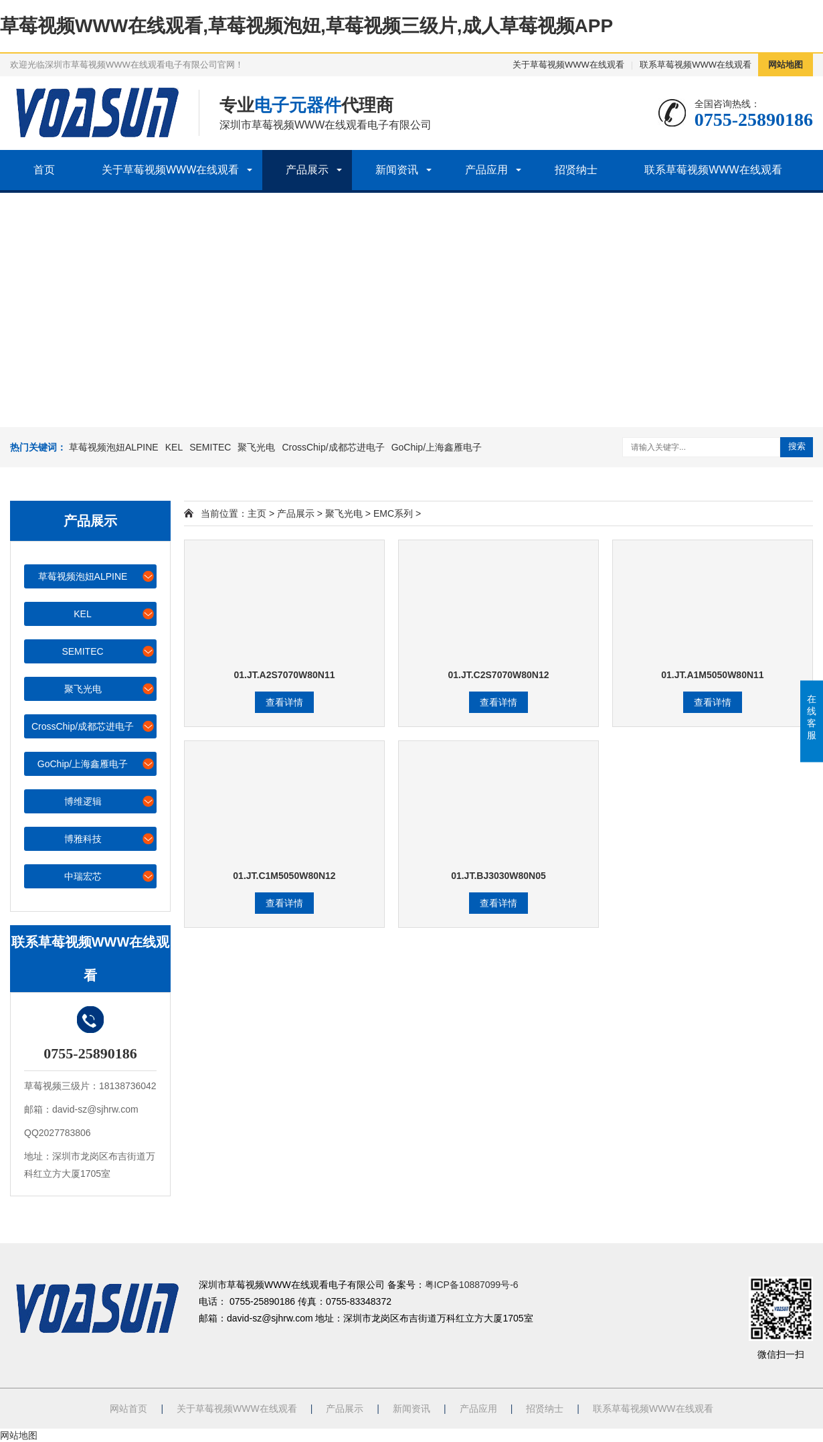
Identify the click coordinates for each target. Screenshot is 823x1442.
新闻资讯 (396, 169)
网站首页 (128, 1408)
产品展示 (307, 169)
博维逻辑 (110, 801)
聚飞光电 (256, 447)
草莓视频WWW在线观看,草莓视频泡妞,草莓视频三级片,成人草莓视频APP (306, 25)
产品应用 (486, 169)
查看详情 (284, 702)
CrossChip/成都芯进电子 (333, 447)
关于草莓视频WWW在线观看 (568, 65)
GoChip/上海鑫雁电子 (436, 447)
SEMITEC (210, 447)
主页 (257, 513)
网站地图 (785, 65)
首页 (44, 169)
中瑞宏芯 (110, 876)
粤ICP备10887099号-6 (472, 1284)
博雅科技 (110, 838)
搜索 (797, 446)
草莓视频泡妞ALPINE (114, 447)
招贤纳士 (576, 169)
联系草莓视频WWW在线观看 (695, 65)
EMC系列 (393, 513)
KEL (174, 447)
